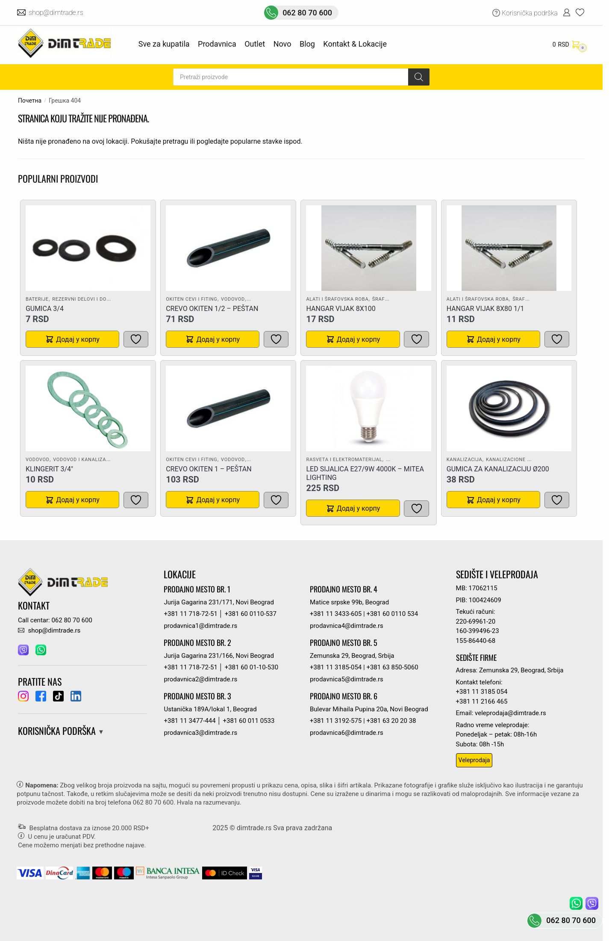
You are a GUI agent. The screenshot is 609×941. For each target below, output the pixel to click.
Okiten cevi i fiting (191, 299)
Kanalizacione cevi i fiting (522, 459)
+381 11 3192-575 (336, 721)
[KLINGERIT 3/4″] (88, 408)
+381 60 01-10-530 (251, 667)
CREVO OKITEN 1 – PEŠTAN (209, 469)
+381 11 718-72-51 (190, 614)
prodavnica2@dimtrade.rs (200, 679)
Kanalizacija (464, 459)
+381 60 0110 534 (392, 614)
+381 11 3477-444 (189, 721)
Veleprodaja (474, 760)
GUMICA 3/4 (45, 309)
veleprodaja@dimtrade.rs (510, 713)
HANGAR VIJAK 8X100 (340, 309)
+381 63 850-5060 (392, 667)
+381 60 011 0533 (249, 721)
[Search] (419, 77)
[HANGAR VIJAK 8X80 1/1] (509, 248)
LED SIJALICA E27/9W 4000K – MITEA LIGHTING (365, 473)
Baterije (37, 299)
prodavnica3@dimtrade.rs (200, 733)
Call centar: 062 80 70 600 (55, 620)
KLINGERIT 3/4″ (49, 469)
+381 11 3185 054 (482, 691)
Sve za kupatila (164, 43)
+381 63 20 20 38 (391, 721)
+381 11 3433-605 (336, 614)
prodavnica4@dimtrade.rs (346, 626)
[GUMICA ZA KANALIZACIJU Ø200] (509, 408)
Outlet (254, 43)
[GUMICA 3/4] (88, 248)
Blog (307, 43)
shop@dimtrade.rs (57, 13)
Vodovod (233, 299)
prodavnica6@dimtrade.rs (346, 733)
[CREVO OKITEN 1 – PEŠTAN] (228, 408)
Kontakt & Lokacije (355, 43)
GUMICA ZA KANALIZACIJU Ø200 (498, 469)
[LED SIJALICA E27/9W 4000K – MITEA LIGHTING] (369, 408)
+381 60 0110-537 (251, 614)
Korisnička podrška (530, 13)
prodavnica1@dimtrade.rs (200, 626)
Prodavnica (217, 43)
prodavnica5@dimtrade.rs (346, 679)
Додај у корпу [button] (78, 339)
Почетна (29, 100)
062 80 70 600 (307, 12)
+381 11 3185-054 (336, 667)
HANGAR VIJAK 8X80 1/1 (485, 309)
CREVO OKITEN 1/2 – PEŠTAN (212, 309)
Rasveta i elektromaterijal (344, 459)
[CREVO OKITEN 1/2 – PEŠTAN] (228, 248)
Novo (282, 43)
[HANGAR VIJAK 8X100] (368, 248)
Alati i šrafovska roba (337, 299)
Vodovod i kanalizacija (85, 459)
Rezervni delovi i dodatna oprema (98, 299)
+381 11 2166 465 (482, 701)
